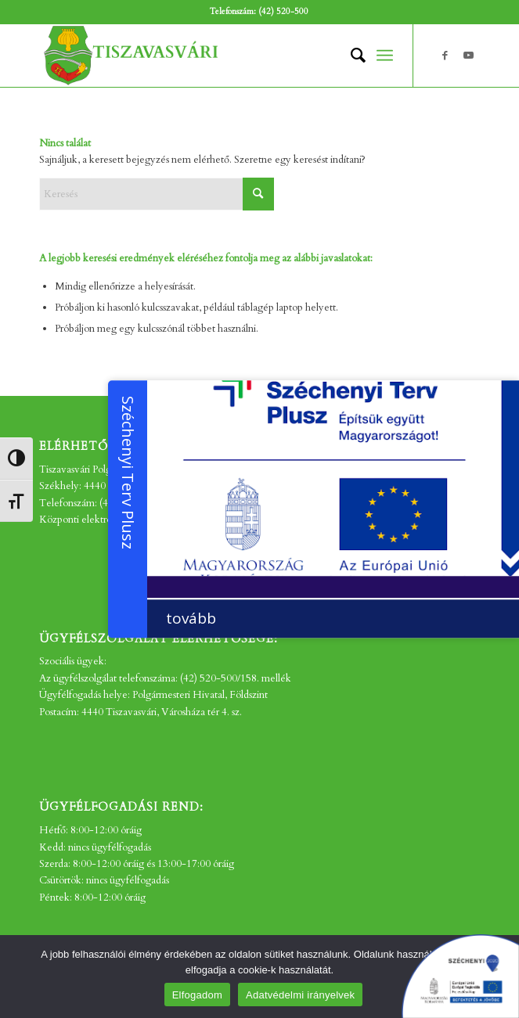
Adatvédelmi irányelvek (300, 995)
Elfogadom (197, 995)
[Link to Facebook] (444, 55)
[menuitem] (350, 55)
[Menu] (385, 55)
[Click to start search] (258, 194)
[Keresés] (350, 55)
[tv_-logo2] (215, 55)
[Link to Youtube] (468, 55)
